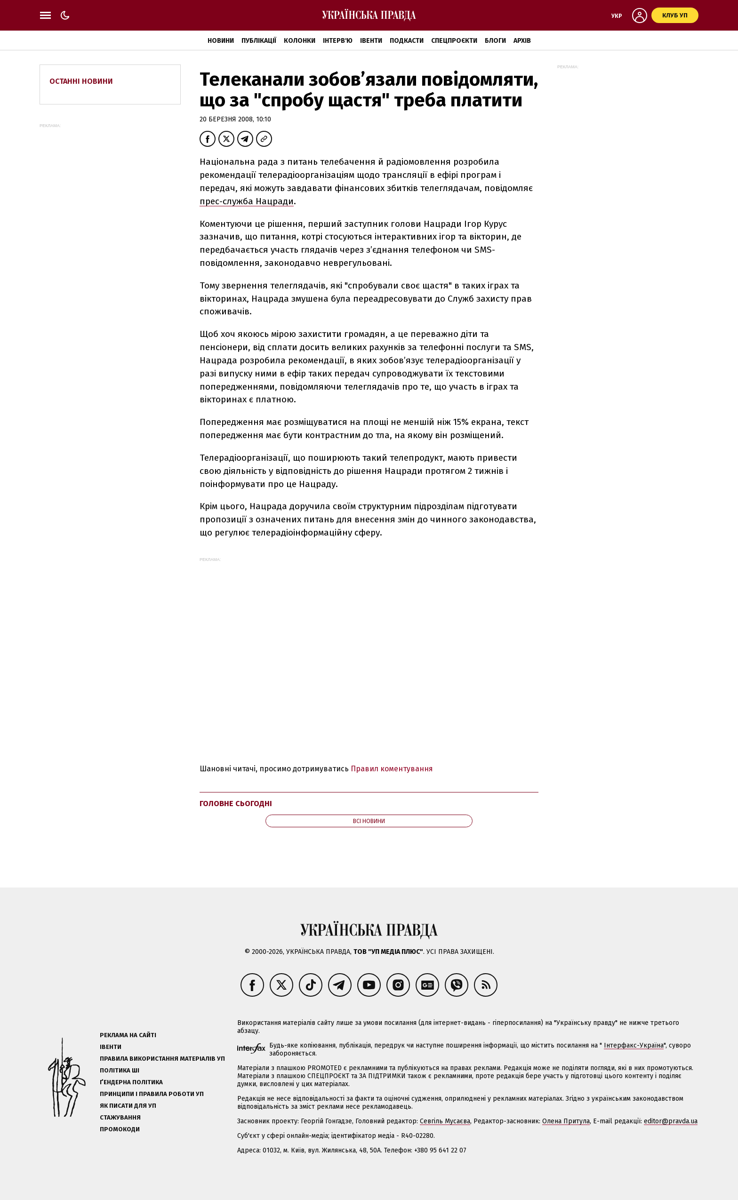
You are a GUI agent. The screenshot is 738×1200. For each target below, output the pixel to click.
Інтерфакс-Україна (634, 1045)
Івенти (371, 41)
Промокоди (120, 1129)
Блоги (495, 41)
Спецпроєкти (454, 41)
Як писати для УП (128, 1105)
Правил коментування (392, 768)
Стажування (120, 1117)
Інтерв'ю (338, 41)
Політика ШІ (119, 1070)
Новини (221, 41)
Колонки (299, 41)
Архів (522, 41)
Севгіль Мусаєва (445, 1121)
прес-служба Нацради (247, 201)
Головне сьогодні (236, 803)
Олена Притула (566, 1121)
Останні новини (81, 81)
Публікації (258, 41)
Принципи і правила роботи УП (152, 1093)
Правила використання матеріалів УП (162, 1058)
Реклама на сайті (128, 1035)
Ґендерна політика (131, 1082)
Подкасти (407, 41)
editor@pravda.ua (671, 1121)
